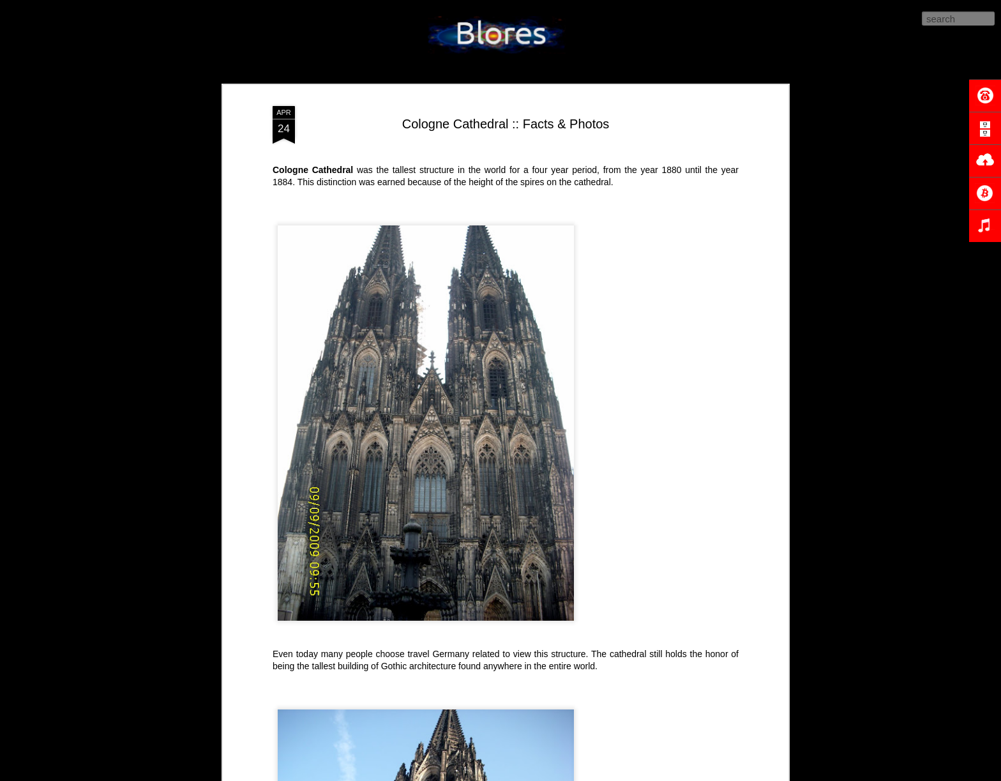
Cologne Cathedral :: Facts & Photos (506, 124)
